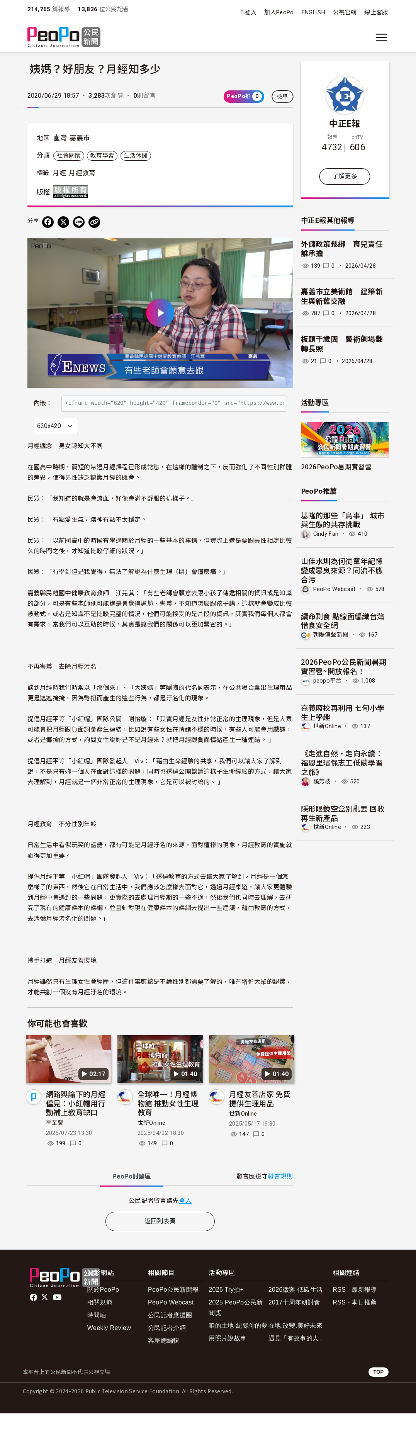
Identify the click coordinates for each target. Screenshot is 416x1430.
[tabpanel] (160, 1217)
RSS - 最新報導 (355, 1306)
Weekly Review (109, 1344)
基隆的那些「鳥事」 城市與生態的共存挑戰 (343, 520)
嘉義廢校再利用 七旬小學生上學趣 (343, 712)
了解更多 (344, 176)
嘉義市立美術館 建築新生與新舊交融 (342, 296)
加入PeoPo (279, 12)
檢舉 (282, 96)
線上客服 (376, 12)
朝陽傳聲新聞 (331, 634)
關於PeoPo (103, 1306)
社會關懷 (68, 155)
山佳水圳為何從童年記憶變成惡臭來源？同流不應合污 (342, 569)
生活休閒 (136, 155)
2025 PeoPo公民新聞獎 (236, 1324)
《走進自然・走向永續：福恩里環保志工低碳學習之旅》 (342, 762)
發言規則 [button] (280, 1193)
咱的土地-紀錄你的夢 (238, 1342)
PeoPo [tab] (131, 1193)
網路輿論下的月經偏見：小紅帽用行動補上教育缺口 (76, 1119)
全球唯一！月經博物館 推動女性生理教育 (168, 1119)
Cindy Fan (326, 533)
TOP (378, 1389)
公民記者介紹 (167, 1344)
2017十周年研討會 (294, 1319)
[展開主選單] (381, 37)
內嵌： (43, 399)
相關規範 (99, 1319)
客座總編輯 (164, 1357)
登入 (251, 12)
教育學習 (102, 155)
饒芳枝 (322, 781)
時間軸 (96, 1331)
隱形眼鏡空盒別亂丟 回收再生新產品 (343, 813)
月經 (59, 173)
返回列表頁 (160, 1237)
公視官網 (345, 12)
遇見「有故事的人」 (296, 1355)
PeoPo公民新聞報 (173, 1306)
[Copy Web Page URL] (94, 222)
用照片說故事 (227, 1355)
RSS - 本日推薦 (355, 1319)
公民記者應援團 (170, 1331)
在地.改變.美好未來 (295, 1342)
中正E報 (344, 123)
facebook (34, 1314)
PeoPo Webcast (334, 589)
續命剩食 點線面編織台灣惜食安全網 (343, 620)
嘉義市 (80, 138)
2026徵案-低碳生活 (295, 1306)
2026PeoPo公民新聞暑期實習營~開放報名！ (344, 666)
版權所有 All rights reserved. (72, 191)
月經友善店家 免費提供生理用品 (259, 1115)
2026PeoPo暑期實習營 (336, 466)
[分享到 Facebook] (48, 222)
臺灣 (60, 138)
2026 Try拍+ (226, 1306)
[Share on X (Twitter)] (63, 222)
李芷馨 (55, 1139)
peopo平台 (327, 680)
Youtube (58, 1314)
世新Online (152, 1139)
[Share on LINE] (79, 222)
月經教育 (82, 173)
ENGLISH (313, 12)
